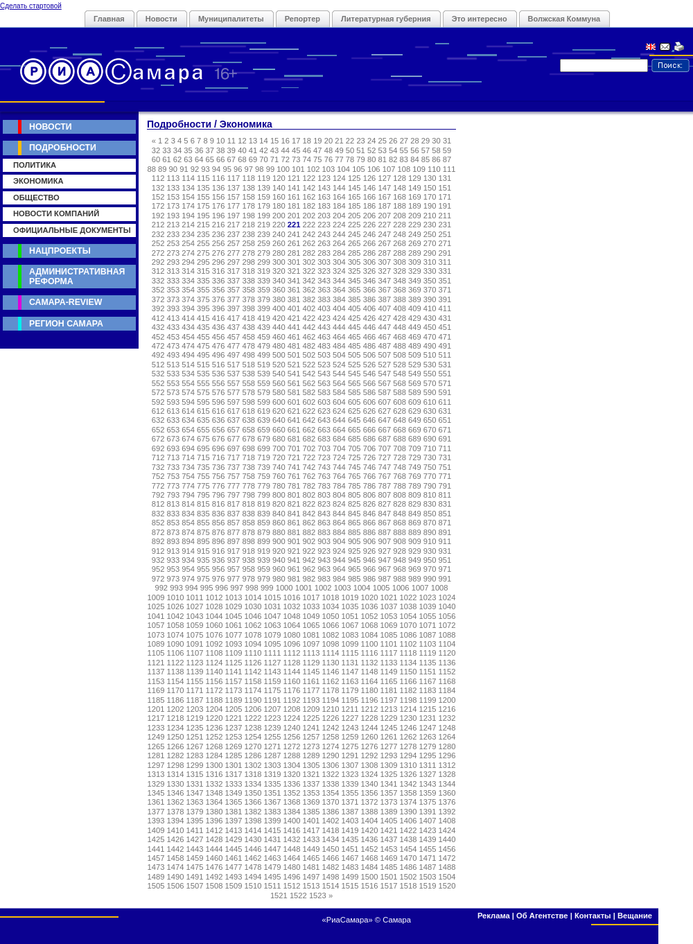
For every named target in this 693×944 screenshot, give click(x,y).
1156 (214, 681)
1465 (311, 858)
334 (188, 281)
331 (445, 271)
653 (173, 430)
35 (188, 150)
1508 (214, 886)
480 (279, 346)
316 (218, 271)
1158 (253, 681)
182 (309, 206)
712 (158, 457)
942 (309, 560)
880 (279, 532)
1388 (369, 811)
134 (188, 188)
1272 (292, 746)
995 (206, 588)
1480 (292, 867)
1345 (156, 793)
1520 (447, 886)
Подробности (62, 147)
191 (445, 206)
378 (248, 299)
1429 (234, 839)
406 (369, 308)
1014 (253, 597)
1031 (272, 606)
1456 (447, 849)
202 (309, 215)
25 (382, 141)
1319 (272, 774)
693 (173, 448)
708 (399, 448)
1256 (292, 737)
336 (218, 281)
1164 (369, 681)
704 (339, 448)
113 (173, 178)
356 (218, 290)
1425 (156, 839)
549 (414, 373)
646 (369, 420)
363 (324, 290)
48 (328, 150)
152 (158, 197)
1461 (234, 858)
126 (369, 178)
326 (369, 271)
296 (218, 262)
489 (414, 346)
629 (414, 411)
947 (384, 560)
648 (399, 420)
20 (328, 141)
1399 (272, 820)
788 (399, 486)
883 (324, 532)
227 (384, 224)
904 (339, 541)
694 (188, 448)
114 (188, 178)
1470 (408, 858)
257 (233, 243)
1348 (214, 793)
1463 (272, 858)
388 (399, 299)
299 (263, 262)
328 (399, 271)
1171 (195, 690)
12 (242, 141)
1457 (156, 858)
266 (369, 243)
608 (399, 402)
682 (309, 439)
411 (445, 308)
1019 (350, 597)
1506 (175, 886)
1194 (331, 700)
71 (274, 159)
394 (188, 308)
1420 (369, 830)
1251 (195, 737)
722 (309, 457)
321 (294, 271)
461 (294, 337)
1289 (311, 755)
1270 (253, 746)
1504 (447, 877)
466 (369, 337)
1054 (408, 616)
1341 (389, 784)
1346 (175, 793)
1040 (447, 606)
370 (430, 290)
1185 (156, 700)
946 (369, 560)
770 (430, 476)
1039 (428, 606)
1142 (253, 671)
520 (279, 364)
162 (309, 197)
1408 (447, 820)
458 (248, 337)
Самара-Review (65, 302)
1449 (311, 849)
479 (263, 346)
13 (253, 141)
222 (309, 224)
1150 (408, 671)
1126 (253, 662)
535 (203, 373)
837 (233, 513)
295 (203, 262)
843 (324, 513)
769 (414, 476)
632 (158, 420)
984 (339, 579)
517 (233, 364)
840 (279, 513)
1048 (292, 616)
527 (384, 364)
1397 (234, 820)
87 (447, 159)
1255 (272, 737)
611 (445, 402)
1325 (389, 774)
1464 (292, 858)
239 (263, 234)
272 (158, 253)
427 (384, 318)
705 (354, 448)
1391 (428, 811)
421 (294, 318)
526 (369, 364)
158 (248, 197)
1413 (234, 830)
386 (369, 299)
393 (173, 308)
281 (294, 253)
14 (263, 141)
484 (339, 346)
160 (279, 197)
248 (399, 234)
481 (294, 346)
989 (414, 579)
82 (393, 159)
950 (430, 560)
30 (436, 141)
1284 (214, 755)
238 (248, 234)
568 (399, 383)
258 (248, 243)
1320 (292, 774)
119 (263, 178)
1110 (253, 653)
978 (248, 579)
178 (248, 206)
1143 (272, 671)
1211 (350, 709)
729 (414, 457)
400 (279, 308)
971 (445, 569)
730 (430, 457)
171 (445, 197)
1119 (428, 653)
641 (294, 420)
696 (218, 448)
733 (173, 467)
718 (248, 457)
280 (279, 253)
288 (399, 253)
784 (339, 486)
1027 (195, 606)
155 (203, 197)
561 (294, 383)
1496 (292, 877)
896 (218, 541)
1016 (292, 597)
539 (263, 373)
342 (309, 281)
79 (360, 159)
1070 (408, 625)
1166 (408, 681)
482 (309, 346)
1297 (156, 765)
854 (188, 522)
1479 (272, 867)
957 (233, 569)
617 (233, 411)
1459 (195, 858)
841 (294, 513)
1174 (253, 690)
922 (309, 551)
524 (339, 364)
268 (399, 243)
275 (203, 253)
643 (324, 420)
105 (358, 169)
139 (263, 188)
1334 (253, 784)
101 (298, 169)
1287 (272, 755)
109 (419, 169)
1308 (369, 765)
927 (384, 551)
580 (279, 392)
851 (445, 513)
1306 (331, 765)
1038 (408, 606)
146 (369, 188)
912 (158, 551)
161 (294, 197)
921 (294, 551)
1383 (272, 811)
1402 (331, 820)
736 (218, 467)
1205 (234, 709)
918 (248, 551)
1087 (428, 635)
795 (203, 495)
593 (173, 402)
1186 (175, 700)
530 (430, 364)
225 (354, 224)
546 (369, 373)
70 (263, 159)
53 (382, 150)
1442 (175, 849)
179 (263, 206)
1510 (253, 886)
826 (369, 504)
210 (430, 215)
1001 (304, 588)
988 (399, 579)
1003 (342, 588)
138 (248, 188)
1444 (214, 849)
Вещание (634, 915)
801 (294, 495)
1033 (311, 606)
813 (173, 504)
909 (414, 541)
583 (324, 392)
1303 (272, 765)
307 (384, 262)
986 (369, 579)
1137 (156, 671)
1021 (389, 597)
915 (203, 551)
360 (279, 290)
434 (188, 327)
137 (233, 188)
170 (430, 197)
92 (195, 169)
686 (369, 439)
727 (384, 457)
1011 (195, 597)
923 (324, 551)
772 (158, 486)
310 (430, 262)
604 (339, 402)
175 (203, 206)
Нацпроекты (60, 251)
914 (188, 551)
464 (339, 337)
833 (173, 513)
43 (274, 150)
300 (279, 262)
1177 (311, 690)
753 (173, 476)
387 (384, 299)
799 (263, 495)
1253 (234, 737)
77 (339, 159)
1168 (447, 681)
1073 (156, 635)
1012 (214, 597)
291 (445, 253)
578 (248, 392)
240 (279, 234)
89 (162, 169)
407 (384, 308)
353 (173, 290)
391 (445, 299)
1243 (350, 728)
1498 (331, 877)
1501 (389, 877)
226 (369, 224)
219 (263, 224)
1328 (447, 774)
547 (384, 373)
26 (393, 141)
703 (324, 448)
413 (173, 318)
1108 (214, 653)
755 (203, 476)
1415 (272, 830)
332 (158, 281)
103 (328, 169)
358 (248, 290)
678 (248, 439)
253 (173, 243)
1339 (350, 784)
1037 (389, 606)
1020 (369, 597)
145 (354, 188)
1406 (408, 820)
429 (414, 318)
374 (188, 299)
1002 (323, 588)
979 (263, 579)
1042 (175, 616)
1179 (350, 690)
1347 (195, 793)
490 (430, 346)
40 (242, 150)
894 (188, 541)
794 (188, 495)
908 (399, 541)
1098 (331, 644)
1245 (389, 728)
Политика (34, 165)
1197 (389, 700)
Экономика (38, 181)
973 (173, 579)
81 (382, 159)
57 (425, 150)
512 (158, 364)
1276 (369, 746)
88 (151, 169)
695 (203, 448)
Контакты (592, 915)
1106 (175, 653)
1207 (272, 709)
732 (158, 467)
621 (294, 411)
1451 (350, 849)
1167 (428, 681)
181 (294, 206)
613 (173, 411)
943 (324, 560)
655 (203, 430)
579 (263, 392)
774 (188, 486)
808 (399, 495)
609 (414, 402)
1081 (311, 635)
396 (218, 308)
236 (218, 234)
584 (339, 392)
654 (188, 430)
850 (430, 513)
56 (414, 150)
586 (369, 392)
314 (188, 271)
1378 (175, 811)
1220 (214, 718)
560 (279, 383)
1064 (292, 625)
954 (188, 569)
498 (248, 355)
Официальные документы (72, 230)
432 (158, 327)
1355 (350, 793)
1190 (253, 700)
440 (279, 327)
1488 (447, 867)
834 (188, 513)
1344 (447, 784)
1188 (214, 700)
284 (339, 253)
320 (279, 271)
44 (285, 150)
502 (309, 355)
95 (226, 169)
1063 (272, 625)
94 (216, 169)
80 (371, 159)
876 (218, 532)
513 (173, 364)
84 (414, 159)
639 (263, 420)
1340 (369, 784)
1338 (331, 784)
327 (384, 271)
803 (324, 495)
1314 (175, 774)
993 (176, 588)
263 (324, 243)
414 (188, 318)
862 (309, 522)
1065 (311, 625)
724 (339, 457)
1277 (389, 746)
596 (218, 402)
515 (203, 364)
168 (399, 197)
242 (309, 234)
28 (414, 141)
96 (238, 169)
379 (263, 299)
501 (294, 355)
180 (279, 206)
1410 (175, 830)
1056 (447, 616)
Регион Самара (66, 324)
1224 (292, 718)
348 (399, 281)
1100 (369, 644)
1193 (311, 700)
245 (354, 234)
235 (203, 234)
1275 (350, 746)
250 (430, 234)
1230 (408, 718)
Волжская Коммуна (564, 19)
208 (399, 215)
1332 (214, 784)
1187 (195, 700)
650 (430, 420)
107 (389, 169)
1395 (195, 820)
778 (248, 486)
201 (294, 215)
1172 (214, 690)
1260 (369, 737)
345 (354, 281)
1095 (272, 644)
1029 (234, 606)
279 (263, 253)
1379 (195, 811)
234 (188, 234)
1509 (234, 886)
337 (233, 281)
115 (203, 178)
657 (233, 430)
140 (279, 188)
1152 (447, 671)
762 (309, 476)
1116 (369, 653)
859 (263, 522)
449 (414, 327)
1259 (350, 737)
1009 (156, 597)
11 (231, 141)
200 (279, 215)
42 (263, 150)
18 (307, 141)
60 (156, 159)
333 (173, 281)
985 (354, 579)
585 (354, 392)
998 (251, 588)
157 (233, 197)
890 (430, 532)
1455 (428, 849)
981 (294, 579)
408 (399, 308)
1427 (195, 839)
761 (294, 476)
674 (188, 439)
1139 (195, 671)
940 (279, 560)
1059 (195, 625)
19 (317, 141)
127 (384, 178)
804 (339, 495)
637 (233, 420)
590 (430, 392)
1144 (292, 671)
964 (339, 569)
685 (354, 439)
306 (369, 262)
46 (307, 150)
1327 (428, 774)
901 (294, 541)
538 (248, 373)
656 (218, 430)
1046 (253, 616)
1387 (350, 811)
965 (354, 569)
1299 (195, 765)
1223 (272, 718)
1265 (156, 746)
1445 (234, 849)
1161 (311, 681)
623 (324, 411)
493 (173, 355)
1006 (401, 588)
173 (173, 206)
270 (430, 243)
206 (369, 215)
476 (218, 346)
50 (350, 150)
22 (350, 141)
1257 (311, 737)
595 (203, 402)
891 (445, 532)
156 (218, 197)
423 (324, 318)
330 (430, 271)
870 (430, 522)
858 (248, 522)
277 (233, 253)
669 (414, 430)
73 (296, 159)
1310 (408, 765)
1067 (350, 625)
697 (233, 448)
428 (399, 318)
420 (279, 318)
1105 (156, 653)
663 (324, 430)
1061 (234, 625)
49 (339, 150)
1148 (369, 671)
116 (218, 178)
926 (369, 551)
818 (248, 504)
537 (233, 373)
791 (445, 486)
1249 (156, 737)
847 (384, 513)
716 (218, 457)
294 (188, 262)
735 (203, 467)
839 (263, 513)
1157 (234, 681)
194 (188, 215)
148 (399, 188)
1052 (369, 616)
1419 (350, 830)
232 (158, 234)
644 (339, 420)
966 (369, 569)
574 (188, 392)
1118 (408, 653)
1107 (195, 653)
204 (339, 215)
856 (218, 522)
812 (158, 504)
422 (309, 318)
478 (248, 346)
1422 (408, 830)
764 (339, 476)
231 (445, 224)
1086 (408, 635)
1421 (389, 830)
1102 (408, 644)
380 (279, 299)
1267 (195, 746)
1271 (272, 746)
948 (399, 560)
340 (279, 281)
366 (369, 290)
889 (414, 532)
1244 (369, 728)
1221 (234, 718)
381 (294, 299)
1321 (311, 774)
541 (294, 373)
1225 (311, 718)
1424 (447, 830)
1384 (292, 811)
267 (384, 243)
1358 (408, 793)
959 (263, 569)
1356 (369, 793)
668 (399, 430)
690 (430, 439)
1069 (389, 625)
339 (263, 281)
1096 (292, 644)
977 (233, 579)
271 (445, 243)
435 (203, 327)
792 (158, 495)
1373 (389, 802)
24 (371, 141)
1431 (272, 839)
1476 (214, 867)
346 (369, 281)
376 (218, 299)
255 (203, 243)
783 (324, 486)
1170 (175, 690)
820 (279, 504)
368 (399, 290)
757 (233, 476)
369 (414, 290)
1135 (428, 662)
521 (294, 364)
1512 (292, 886)
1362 (175, 802)
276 (218, 253)
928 (399, 551)
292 (158, 262)
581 (294, 392)
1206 (253, 709)
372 (158, 299)
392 (158, 308)
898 (248, 541)
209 (414, 215)
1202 (175, 709)
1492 (214, 877)
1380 (214, 811)
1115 (350, 653)
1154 (175, 681)
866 (369, 522)
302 (309, 262)
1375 (428, 802)
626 (369, 411)
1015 (272, 597)
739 (263, 467)
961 (294, 569)
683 (324, 439)
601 (294, 402)
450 (430, 327)
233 (173, 234)
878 (248, 532)
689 (414, 439)
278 (248, 253)
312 (158, 271)
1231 (428, 718)
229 (414, 224)
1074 (175, 635)
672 (158, 439)
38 (220, 150)
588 (399, 392)
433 (173, 327)
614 (188, 411)
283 (324, 253)
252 (158, 243)
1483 (350, 867)
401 (294, 308)
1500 (369, 877)
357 (233, 290)
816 (218, 504)
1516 (369, 886)
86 (436, 159)
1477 (234, 867)
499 (263, 355)
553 (173, 383)
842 (309, 513)
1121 (156, 662)
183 (324, 206)
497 (233, 355)
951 (445, 560)
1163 (350, 681)
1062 (253, 625)
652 (158, 430)
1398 (253, 820)
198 (248, 215)
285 (354, 253)
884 (339, 532)
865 (354, 522)
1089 (156, 644)
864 (339, 522)
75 (317, 159)
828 (399, 504)
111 (449, 169)
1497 (311, 877)
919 (263, 551)
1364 (214, 802)
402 (309, 308)
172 (158, 206)
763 (324, 476)
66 (220, 159)
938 (248, 560)
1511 (272, 886)
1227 (350, 718)
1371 (350, 802)
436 (218, 327)
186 (369, 206)
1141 (234, 671)
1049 (311, 616)
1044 (214, 616)
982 (309, 579)
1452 (369, 849)
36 (199, 150)
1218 (175, 718)
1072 (447, 625)
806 (369, 495)
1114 (331, 653)
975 (203, 579)
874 (188, 532)
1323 (350, 774)
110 (434, 169)
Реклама (493, 915)
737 (233, 467)
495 (203, 355)
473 (173, 346)
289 (414, 253)
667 (384, 430)
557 (233, 383)
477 (233, 346)
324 (339, 271)
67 (231, 159)
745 (354, 467)
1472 (447, 858)
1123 (195, 662)
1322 (331, 774)
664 (339, 430)
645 (354, 420)
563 (324, 383)
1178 (331, 690)
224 (339, 224)
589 (414, 392)
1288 (292, 755)
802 (309, 495)
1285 (234, 755)
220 (279, 224)
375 (203, 299)
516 (218, 364)
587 (384, 392)
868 (399, 522)
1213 (389, 709)
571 (445, 383)
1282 (175, 755)
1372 (369, 802)
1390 (408, 811)
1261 (389, 737)
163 (324, 197)
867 (384, 522)
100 (283, 169)
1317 (234, 774)
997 (236, 588)
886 (369, 532)
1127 (272, 662)
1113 (311, 653)
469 (414, 337)
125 (354, 178)
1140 (214, 671)
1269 (234, 746)
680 (279, 439)
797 (233, 495)
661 (294, 430)
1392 (447, 811)
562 (309, 383)
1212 (369, 709)
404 (339, 308)
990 (430, 579)
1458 (175, 858)
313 (173, 271)
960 (279, 569)
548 (399, 373)
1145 (311, 671)
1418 (331, 830)
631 (445, 411)
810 (430, 495)
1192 (292, 700)
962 (309, 569)
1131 (350, 662)
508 (399, 355)
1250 (175, 737)
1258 (331, 737)
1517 (389, 886)
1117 (389, 653)
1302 (253, 765)
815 (203, 504)
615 (203, 411)
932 (158, 560)
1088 (447, 635)
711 (445, 448)
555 (203, 383)
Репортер (302, 19)
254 (188, 243)
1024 (447, 597)
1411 (195, 830)
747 (384, 467)
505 (354, 355)
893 (173, 541)
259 (263, 243)
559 (263, 383)
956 (218, 569)
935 (203, 560)
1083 (350, 635)
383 (324, 299)
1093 (234, 644)
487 (384, 346)
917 (233, 551)
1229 (389, 718)
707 (384, 448)
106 (373, 169)
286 (369, 253)
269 (414, 243)
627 (384, 411)
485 (354, 346)
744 (339, 467)
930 (430, 551)
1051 (350, 616)
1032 (292, 606)
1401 (311, 820)
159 (263, 197)
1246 (408, 728)
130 (430, 178)
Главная (109, 19)
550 (430, 373)
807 (384, 495)
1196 (369, 700)
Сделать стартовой (31, 6)
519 (263, 364)
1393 (156, 820)
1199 (428, 700)
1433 (311, 839)
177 (233, 206)
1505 (156, 886)
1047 (272, 616)
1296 (447, 755)
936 (218, 560)
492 (158, 355)
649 (414, 420)
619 (263, 411)
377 (233, 299)
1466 (331, 858)
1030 (253, 606)
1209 (311, 709)
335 (203, 281)
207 (384, 215)
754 (188, 476)
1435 (350, 839)
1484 (369, 867)
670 (430, 430)
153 (173, 197)
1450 (331, 849)
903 (324, 541)
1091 (195, 644)
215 (203, 224)
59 (447, 150)
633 (173, 420)
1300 (214, 765)
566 (369, 383)
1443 (195, 849)
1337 (311, 784)
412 (158, 318)
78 (350, 159)
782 (309, 486)
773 (173, 486)
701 (294, 448)
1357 (389, 793)
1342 (408, 784)
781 (294, 486)
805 (354, 495)
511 (445, 355)
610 (430, 402)
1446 (253, 849)
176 (218, 206)
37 (209, 150)
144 (339, 188)
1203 (195, 709)
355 (203, 290)
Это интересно (479, 19)
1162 (331, 681)
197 (233, 215)
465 (354, 337)
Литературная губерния (386, 19)
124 (339, 178)
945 (354, 560)
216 (218, 224)
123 (324, 178)
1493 (234, 877)
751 (445, 467)
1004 (362, 588)
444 (339, 327)
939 (263, 560)
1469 (389, 858)
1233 (156, 728)
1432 (292, 839)
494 (188, 355)
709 (414, 448)
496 (218, 355)
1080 (292, 635)
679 (263, 439)
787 (384, 486)
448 (399, 327)
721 (294, 457)
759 (263, 476)
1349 (234, 793)
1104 (447, 644)
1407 (428, 820)
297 (233, 262)
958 (248, 569)
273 (173, 253)
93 (205, 169)
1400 (292, 820)
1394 (175, 820)
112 (158, 178)
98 (259, 169)
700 (279, 448)
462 (309, 337)
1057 (156, 625)
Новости (161, 19)
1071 (428, 625)
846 (369, 513)
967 (384, 569)
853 (173, 522)
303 (324, 262)
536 (218, 373)
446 (369, 327)
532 (158, 373)
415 (203, 318)
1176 (292, 690)
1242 (331, 728)
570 (430, 383)
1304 (292, 765)
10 (220, 141)
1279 (428, 746)
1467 (350, 858)
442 (309, 327)
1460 (214, 858)
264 (339, 243)
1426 (175, 839)
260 (279, 243)
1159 (272, 681)
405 (354, 308)
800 (279, 495)
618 (248, 411)
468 (399, 337)
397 (233, 308)
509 (414, 355)
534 (188, 373)
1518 (408, 886)
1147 (350, 671)
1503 (428, 877)
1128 (292, 662)
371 (445, 290)
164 (339, 197)
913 (173, 551)
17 (296, 141)
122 (309, 178)
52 (371, 150)
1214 (408, 709)
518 (248, 364)
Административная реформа (77, 276)
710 (430, 448)
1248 (447, 728)
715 (203, 457)
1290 (331, 755)
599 (263, 402)
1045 (234, 616)
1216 (447, 709)
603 (324, 402)
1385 (311, 811)
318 (248, 271)
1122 (175, 662)
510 (430, 355)
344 (339, 281)
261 (294, 243)
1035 (350, 606)
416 (218, 318)
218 (248, 224)
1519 (428, 886)
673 (173, 439)
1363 (195, 802)
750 (430, 467)
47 (317, 150)
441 (294, 327)
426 (369, 318)
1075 (195, 635)
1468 (369, 858)
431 (445, 318)
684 (339, 439)
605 (354, 402)
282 (309, 253)
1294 (408, 755)
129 (414, 178)
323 (324, 271)
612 (158, 411)
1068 (369, 625)
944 (339, 560)
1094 (253, 644)
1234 (175, 728)
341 (294, 281)
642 (309, 420)
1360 (447, 793)
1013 (234, 597)
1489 (156, 877)
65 (209, 159)
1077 (234, 635)
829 (414, 504)
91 (183, 169)
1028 (214, 606)
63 (188, 159)
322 (309, 271)
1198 (408, 700)
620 (279, 411)
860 (279, 522)
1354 (331, 793)
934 (188, 560)
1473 (156, 867)
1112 (292, 653)
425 (354, 318)
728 (399, 457)
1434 (331, 839)
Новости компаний (56, 213)
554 (188, 383)
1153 (156, 681)
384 (339, 299)
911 (445, 541)
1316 (214, 774)
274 (188, 253)
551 (445, 373)
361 (294, 290)
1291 (350, 755)
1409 (156, 830)
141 (294, 188)
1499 (350, 877)
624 (339, 411)
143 (324, 188)
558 (248, 383)
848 (399, 513)
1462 (253, 858)
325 (354, 271)
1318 (253, 774)
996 (222, 588)
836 (218, 513)
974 (188, 579)
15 (274, 141)
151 (445, 188)
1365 (234, 802)
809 (414, 495)
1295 (428, 755)
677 (233, 439)
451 (445, 327)
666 (369, 430)
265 (354, 243)
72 (285, 159)
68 (242, 159)
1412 (214, 830)
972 (158, 579)
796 (218, 495)
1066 (331, 625)
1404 (369, 820)
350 (430, 281)
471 (445, 337)
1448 (292, 849)
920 (279, 551)
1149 (389, 671)
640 (279, 420)
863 (324, 522)
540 (279, 373)
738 (248, 467)
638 (248, 420)
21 (339, 141)
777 (233, 486)
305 (354, 262)
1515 (350, 886)
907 (384, 541)
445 (354, 327)
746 (369, 467)
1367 (272, 802)
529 (414, 364)
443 (324, 327)
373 (173, 299)
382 (309, 299)
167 (384, 197)
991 (445, 579)
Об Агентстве (542, 915)
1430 (253, 839)
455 (203, 337)
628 (399, 411)
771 (445, 476)
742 (309, 467)
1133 (389, 662)
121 (294, 178)
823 (324, 504)
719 (263, 457)
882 (309, 532)
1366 (253, 802)
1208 (292, 709)
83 (404, 159)
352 (158, 290)
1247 (428, 728)
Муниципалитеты (231, 19)
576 (218, 392)
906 (369, 541)
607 (384, 402)
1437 (389, 839)
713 (173, 457)
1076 (214, 635)
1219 (195, 718)
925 (354, 551)
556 (218, 383)
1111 (272, 653)
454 (188, 337)
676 (218, 439)
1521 (279, 895)
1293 (389, 755)
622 (309, 411)
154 (188, 197)
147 (384, 188)
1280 (447, 746)
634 (188, 420)
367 (384, 290)
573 (173, 392)
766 (369, 476)
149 (414, 188)
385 (354, 299)
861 (294, 522)
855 (203, 522)
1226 (331, 718)
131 (445, 178)
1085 (389, 635)
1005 (381, 588)
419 (263, 318)
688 (399, 439)
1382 (253, 811)
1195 (350, 700)
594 (188, 402)
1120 (447, 653)
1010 (175, 597)
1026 (175, 606)
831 (445, 504)
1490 (175, 877)
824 (339, 504)
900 (279, 541)
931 (445, 551)
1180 (369, 690)
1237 (234, 728)
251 (445, 234)
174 (188, 206)
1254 (253, 737)
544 (339, 373)
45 (296, 150)
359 (263, 290)
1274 (331, 746)
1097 (311, 644)
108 (403, 169)
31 (447, 141)
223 (324, 224)
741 (294, 467)
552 (158, 383)
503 (324, 355)
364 (339, 290)
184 (339, 206)
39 (231, 150)
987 (384, 579)
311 (445, 262)
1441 (156, 849)
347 (384, 281)
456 (218, 337)
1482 (331, 867)
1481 (311, 867)
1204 (214, 709)
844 (339, 513)
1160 (292, 681)
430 (430, 318)
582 (309, 392)
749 (414, 467)
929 (414, 551)
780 (279, 486)
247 (384, 234)
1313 (156, 774)
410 (430, 308)
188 (399, 206)
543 (324, 373)
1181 (389, 690)
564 (339, 383)
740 (279, 467)
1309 (389, 765)
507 (384, 355)
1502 (408, 877)
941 (294, 560)
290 (430, 253)
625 (354, 411)
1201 (156, 709)
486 (369, 346)
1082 (331, 635)
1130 (331, 662)
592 (158, 402)
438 (248, 327)
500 (279, 355)
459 (263, 337)
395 (203, 308)
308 (399, 262)
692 (158, 448)
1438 (408, 839)
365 (354, 290)
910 (430, 541)
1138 (175, 671)
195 (203, 215)
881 (294, 532)
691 (445, 439)
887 (384, 532)
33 (166, 150)
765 (354, 476)
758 (248, 476)
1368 (292, 802)
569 (414, 383)
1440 (447, 839)
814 (188, 504)
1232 (447, 718)
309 (414, 262)
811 (445, 495)
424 (339, 318)
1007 (420, 588)
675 (203, 439)
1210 (331, 709)
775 (203, 486)
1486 (408, 867)
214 (188, 224)
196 (218, 215)
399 (263, 308)
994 (191, 588)
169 (414, 197)
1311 (428, 765)
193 (173, 215)
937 (233, 560)
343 (324, 281)
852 (158, 522)
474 (188, 346)
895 (203, 541)
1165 (389, 681)
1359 (428, 793)
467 (384, 337)
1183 (428, 690)
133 (173, 188)
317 (233, 271)
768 (399, 476)
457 (233, 337)
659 (263, 430)
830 (430, 504)
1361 (156, 802)
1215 (428, 709)
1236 (214, 728)
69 (253, 159)
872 (158, 532)
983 (324, 579)
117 (233, 178)
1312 (447, 765)
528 (399, 364)
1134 (408, 662)
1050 (331, 616)
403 (324, 308)
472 (158, 346)
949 (414, 560)
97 (249, 169)
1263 (428, 737)
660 (279, 430)
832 (158, 513)
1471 (428, 858)
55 (404, 150)
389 (414, 299)
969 (414, 569)
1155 (195, 681)
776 (218, 486)
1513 (311, 886)
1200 (447, 700)
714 (188, 457)
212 (158, 224)
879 (263, 532)
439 (263, 327)
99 (270, 169)
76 (328, 159)
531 (445, 364)
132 (158, 188)
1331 (195, 784)
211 (445, 215)
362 (309, 290)
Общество (36, 197)
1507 (195, 886)
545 (354, 373)
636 (218, 420)
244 (339, 234)
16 (285, 141)
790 (430, 486)
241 (294, 234)
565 (354, 383)
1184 (447, 690)
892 (158, 541)
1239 (272, 728)
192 (158, 215)
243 (324, 234)
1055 (428, 616)
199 (263, 215)
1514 (331, 886)
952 (158, 569)
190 (430, 206)
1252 (214, 737)
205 (354, 215)
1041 (156, 616)
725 (354, 457)
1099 (350, 644)
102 (313, 169)
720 (279, 457)
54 (393, 150)
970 (430, 569)
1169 (156, 690)
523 (324, 364)
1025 (156, 606)
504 (339, 355)
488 (399, 346)
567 (384, 383)
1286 (253, 755)
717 (233, 457)
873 (173, 532)
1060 (214, 625)
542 (309, 373)
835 (203, 513)
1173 (234, 690)
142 (309, 188)
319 (263, 271)
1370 (331, 802)
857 (233, 522)
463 (324, 337)
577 (233, 392)
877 (233, 532)
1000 (284, 588)
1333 (234, 784)
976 (218, 579)
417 (233, 318)
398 (248, 308)
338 (248, 281)
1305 (311, 765)
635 (203, 420)
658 (248, 430)
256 (218, 243)
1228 (369, 718)
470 (430, 337)
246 (369, 234)
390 (430, 299)
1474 (175, 867)
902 (309, 541)
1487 (428, 867)
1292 (369, 755)
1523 (317, 895)
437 (233, 327)
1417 (311, 830)
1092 (214, 644)
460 (279, 337)
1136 (447, 662)
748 (399, 467)
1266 (175, 746)
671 (445, 430)
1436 (369, 839)
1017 (311, 597)
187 (384, 206)
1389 (389, 811)
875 (203, 532)
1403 (350, 820)
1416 (292, 830)
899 (263, 541)
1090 (175, 644)
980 (279, 579)
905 (354, 541)
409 (414, 308)
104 (343, 169)
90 (173, 169)
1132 (369, 662)
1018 (331, 597)
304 (339, 262)
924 (339, 551)
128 (399, 178)
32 (156, 150)
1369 (311, 802)
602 (309, 402)
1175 (272, 690)
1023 (428, 597)
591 (445, 392)
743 (324, 467)
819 (263, 504)
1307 (350, 765)
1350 (253, 793)
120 (279, 178)
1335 (272, 784)
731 (445, 457)
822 (309, 504)
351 (445, 281)
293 (173, 262)
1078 (253, 635)
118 (248, 178)
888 (399, 532)
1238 (253, 728)
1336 (292, 784)
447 (384, 327)
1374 (408, 802)
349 (414, 281)
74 (307, 159)
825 (354, 504)
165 (354, 197)
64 (199, 159)
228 (399, 224)
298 (248, 262)
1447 (272, 849)
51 (360, 150)
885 (354, 532)
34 (177, 150)
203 (324, 215)
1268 (214, 746)
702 (309, 448)
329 (414, 271)
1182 (408, 690)
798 (248, 495)
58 (436, 150)
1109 (234, 653)
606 (369, 402)
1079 (272, 635)
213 (173, 224)
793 (173, 495)
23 (360, 141)
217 (233, 224)
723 (324, 457)
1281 (156, 755)
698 (248, 448)
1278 (408, 746)
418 (248, 318)
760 (279, 476)
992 (161, 588)
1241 (311, 728)
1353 (311, 793)
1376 (447, 802)
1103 (428, 644)
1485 (389, 867)
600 (279, 402)
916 (218, 551)
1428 (214, 839)
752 (158, 476)
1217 (156, 718)
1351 (272, 793)
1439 (428, 839)
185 (354, 206)
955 (203, 569)
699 (263, 448)
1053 (389, 616)
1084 (369, 635)
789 (414, 486)
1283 (195, 755)
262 (309, 243)
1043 (195, 616)
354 (188, 290)
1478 (253, 867)
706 (369, 448)
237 (233, 234)
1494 (253, 877)
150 (430, 188)
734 (188, 467)
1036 (369, 606)
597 (233, 402)
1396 (214, 820)
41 (253, 150)
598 (248, 402)
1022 (408, 597)
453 (173, 337)
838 (248, 513)
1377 (156, 811)
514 (188, 364)
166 (369, 197)
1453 (389, 849)
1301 (234, 765)
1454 (408, 849)
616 (218, 411)
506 (369, 355)
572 (158, 392)
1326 (408, 774)
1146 (331, 671)
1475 (195, 867)
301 (294, 262)
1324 (369, 774)
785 (354, 486)
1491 (195, 877)
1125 (234, 662)
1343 (428, 784)
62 (177, 159)
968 (399, 569)
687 (384, 439)
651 (445, 420)
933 (173, 560)
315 (203, 271)
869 (414, 522)
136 (218, 188)
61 (166, 159)
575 (203, 392)
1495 (272, 877)
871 (445, 522)
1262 (408, 737)
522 (309, 364)
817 (233, 504)
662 (309, 430)
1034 (331, 606)
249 (414, 234)
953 (173, 569)
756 (218, 476)
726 (369, 457)
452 (158, 337)
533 (173, 373)
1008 (439, 588)
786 (369, 486)
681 (294, 439)
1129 (311, 662)
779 (263, 486)
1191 (272, 700)
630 (430, 411)
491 (445, 346)
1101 (389, 644)
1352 (292, 793)
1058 (175, 625)
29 (425, 141)
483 (324, 346)
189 (414, 206)
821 (294, 504)
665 (354, 430)
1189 (234, 700)
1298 (175, 765)
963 (324, 569)
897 (233, 541)
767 (384, 476)
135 (203, 188)
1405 (389, 820)
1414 (253, 830)
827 (384, 504)
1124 (214, 662)
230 (430, 224)
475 (203, 346)
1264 (447, 737)
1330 (175, 784)
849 (414, 513)
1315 (195, 774)
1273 (311, 746)
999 (267, 588)
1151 (428, 671)
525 (354, 364)
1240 (292, 728)
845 (354, 513)
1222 (253, 718)
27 (404, 141)
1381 (234, 811)
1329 (156, 784)
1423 (428, 830)
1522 (298, 895)
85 (425, 159)
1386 (331, 811)
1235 (195, 728)
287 (384, 253)
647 (384, 420)
